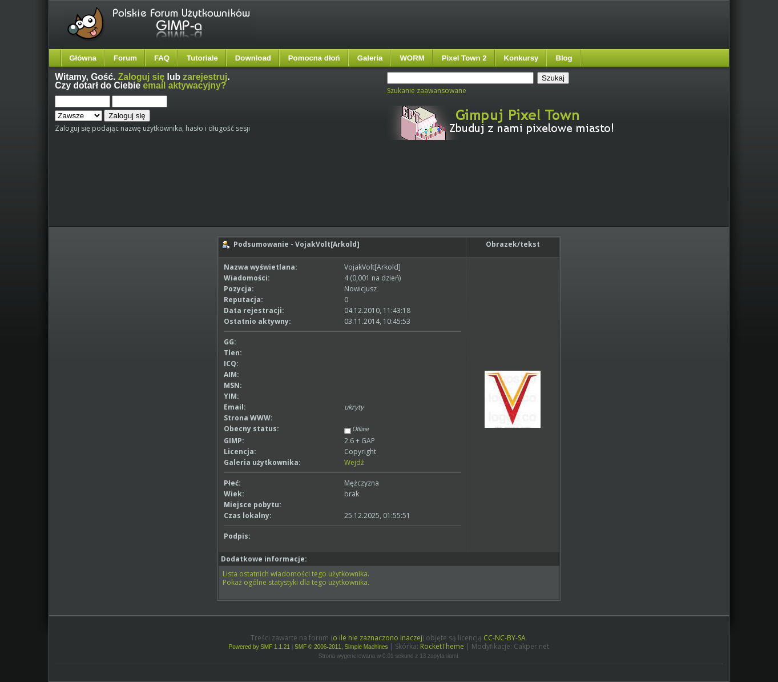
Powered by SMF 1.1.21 (259, 647)
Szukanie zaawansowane (426, 90)
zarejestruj (205, 77)
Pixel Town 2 (464, 58)
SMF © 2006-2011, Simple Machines (341, 647)
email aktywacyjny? (185, 85)
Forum (125, 58)
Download (253, 58)
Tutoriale (202, 58)
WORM (412, 58)
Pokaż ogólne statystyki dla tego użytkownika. (296, 582)
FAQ (162, 58)
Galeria (370, 58)
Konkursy (521, 58)
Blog (563, 58)
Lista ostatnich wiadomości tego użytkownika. (296, 574)
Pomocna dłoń (314, 58)
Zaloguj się (141, 77)
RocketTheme (442, 646)
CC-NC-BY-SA (504, 638)
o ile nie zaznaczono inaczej (377, 638)
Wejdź (354, 462)
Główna (82, 58)
